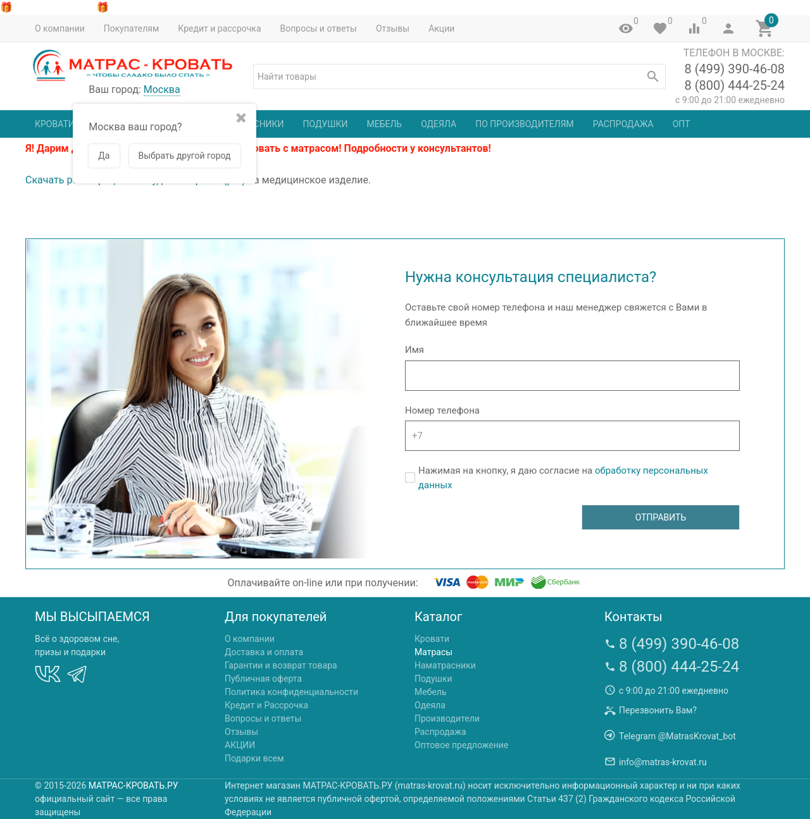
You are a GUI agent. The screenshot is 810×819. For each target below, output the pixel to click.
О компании (60, 28)
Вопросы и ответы (318, 28)
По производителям (524, 124)
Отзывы (392, 28)
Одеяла (438, 124)
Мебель (384, 124)
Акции (441, 28)
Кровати (55, 124)
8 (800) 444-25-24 (735, 85)
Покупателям (131, 28)
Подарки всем (254, 758)
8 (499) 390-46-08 (735, 69)
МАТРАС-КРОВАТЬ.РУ (133, 785)
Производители (447, 718)
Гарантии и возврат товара (281, 665)
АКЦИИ (240, 745)
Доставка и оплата (264, 652)
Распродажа (623, 124)
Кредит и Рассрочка (266, 705)
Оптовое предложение (461, 745)
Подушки (325, 124)
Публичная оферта (263, 679)
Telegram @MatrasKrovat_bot (677, 736)
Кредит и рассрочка (219, 28)
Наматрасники (445, 665)
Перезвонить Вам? (658, 710)
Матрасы (433, 652)
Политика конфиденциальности (291, 692)
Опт (681, 124)
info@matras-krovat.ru (663, 762)
